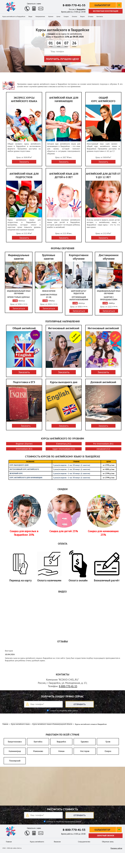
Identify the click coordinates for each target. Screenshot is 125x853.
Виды (30, 16)
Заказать (24, 372)
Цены (58, 16)
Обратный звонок (105, 835)
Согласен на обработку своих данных (63, 710)
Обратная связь (108, 842)
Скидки (66, 16)
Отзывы (90, 16)
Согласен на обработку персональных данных (63, 821)
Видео (82, 16)
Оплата (74, 16)
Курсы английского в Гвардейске (13, 16)
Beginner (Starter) (24, 443)
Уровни (50, 16)
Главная (9, 842)
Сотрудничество (84, 842)
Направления (40, 16)
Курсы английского (37, 842)
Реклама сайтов (116, 848)
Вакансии (57, 842)
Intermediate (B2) (24, 448)
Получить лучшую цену (62, 59)
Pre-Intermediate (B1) (103, 443)
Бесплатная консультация (105, 11)
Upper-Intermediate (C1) (63, 448)
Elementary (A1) (63, 443)
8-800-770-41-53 (74, 5)
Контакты (100, 16)
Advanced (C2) (103, 448)
